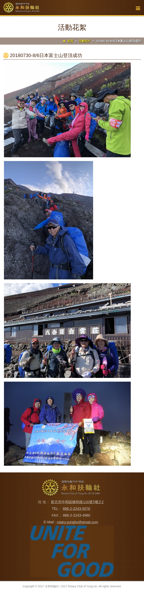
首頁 (68, 41)
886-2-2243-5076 (75, 509)
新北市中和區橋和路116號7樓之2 (76, 502)
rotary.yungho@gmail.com (76, 522)
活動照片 (85, 41)
